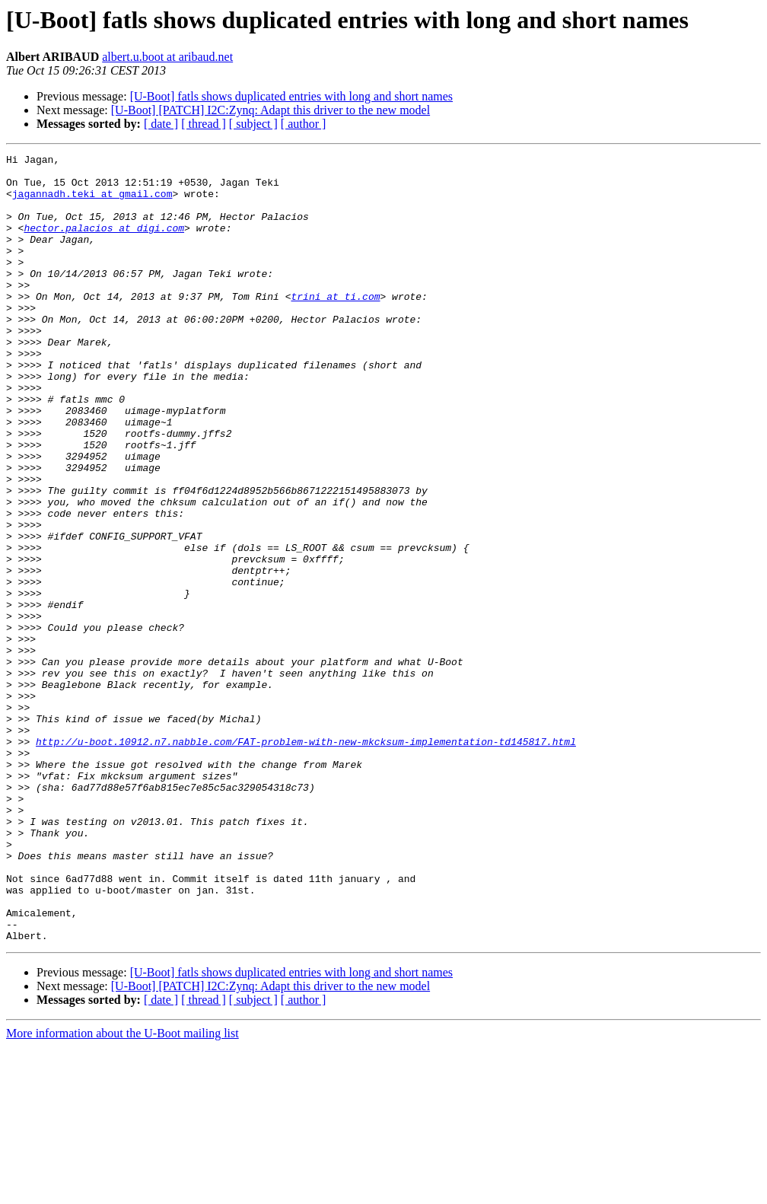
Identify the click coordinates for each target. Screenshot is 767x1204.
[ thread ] (203, 123)
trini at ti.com (335, 326)
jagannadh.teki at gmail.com (92, 202)
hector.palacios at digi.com (104, 243)
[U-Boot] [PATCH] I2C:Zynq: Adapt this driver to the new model (270, 110)
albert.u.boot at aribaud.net (167, 56)
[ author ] (303, 123)
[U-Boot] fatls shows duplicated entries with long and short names (291, 96)
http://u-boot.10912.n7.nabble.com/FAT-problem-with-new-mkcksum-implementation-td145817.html (306, 860)
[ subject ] (253, 123)
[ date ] (161, 123)
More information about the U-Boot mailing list (122, 1190)
